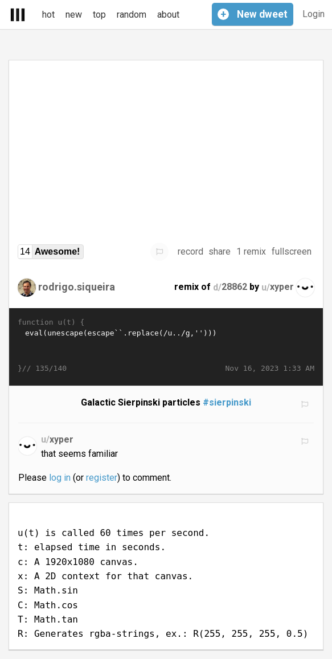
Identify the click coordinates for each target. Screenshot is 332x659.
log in (60, 477)
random (131, 14)
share (219, 251)
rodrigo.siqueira (76, 287)
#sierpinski (227, 402)
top (99, 14)
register (101, 477)
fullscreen (291, 251)
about (168, 14)
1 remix (251, 251)
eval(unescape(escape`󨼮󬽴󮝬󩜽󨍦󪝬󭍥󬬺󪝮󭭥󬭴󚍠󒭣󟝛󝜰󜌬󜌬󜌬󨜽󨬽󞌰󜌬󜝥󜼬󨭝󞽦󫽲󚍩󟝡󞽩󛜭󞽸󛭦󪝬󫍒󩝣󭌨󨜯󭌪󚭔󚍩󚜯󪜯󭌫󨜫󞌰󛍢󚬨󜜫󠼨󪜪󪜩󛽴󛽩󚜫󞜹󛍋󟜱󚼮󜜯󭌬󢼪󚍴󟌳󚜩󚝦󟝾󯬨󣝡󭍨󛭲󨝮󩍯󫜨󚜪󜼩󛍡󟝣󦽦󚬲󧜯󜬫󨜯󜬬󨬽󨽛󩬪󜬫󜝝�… (166, 346)
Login (313, 14)
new (73, 14)
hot (48, 14)
